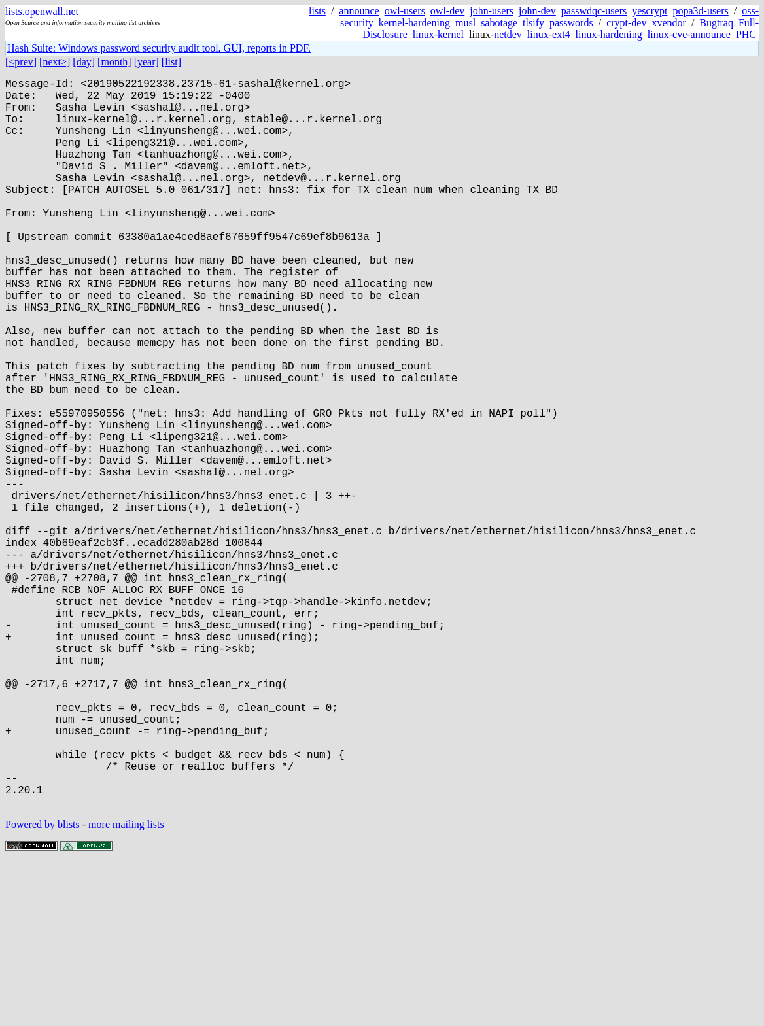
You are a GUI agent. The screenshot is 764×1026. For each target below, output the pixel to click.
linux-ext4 (548, 34)
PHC (746, 34)
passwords (571, 22)
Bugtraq (716, 22)
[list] (171, 61)
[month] (114, 61)
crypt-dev (626, 22)
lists (317, 10)
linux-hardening (609, 34)
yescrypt (649, 10)
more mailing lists (126, 986)
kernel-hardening (414, 22)
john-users (491, 10)
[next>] (54, 61)
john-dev (537, 10)
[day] (84, 61)
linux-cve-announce (689, 34)
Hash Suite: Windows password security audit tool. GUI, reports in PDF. (159, 48)
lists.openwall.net (41, 11)
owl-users (405, 10)
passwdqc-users (594, 10)
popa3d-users (700, 10)
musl (465, 22)
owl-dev (447, 10)
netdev (508, 34)
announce (359, 10)
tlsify (533, 22)
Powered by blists (42, 986)
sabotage (499, 22)
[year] (146, 61)
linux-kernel (438, 34)
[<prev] (21, 61)
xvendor (668, 22)
